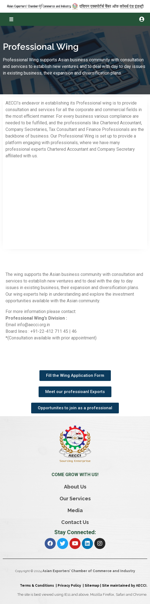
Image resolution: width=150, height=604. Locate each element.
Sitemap (92, 585)
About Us (75, 487)
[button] (11, 19)
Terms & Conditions (38, 585)
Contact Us (75, 522)
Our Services (75, 498)
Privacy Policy (70, 585)
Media (75, 510)
